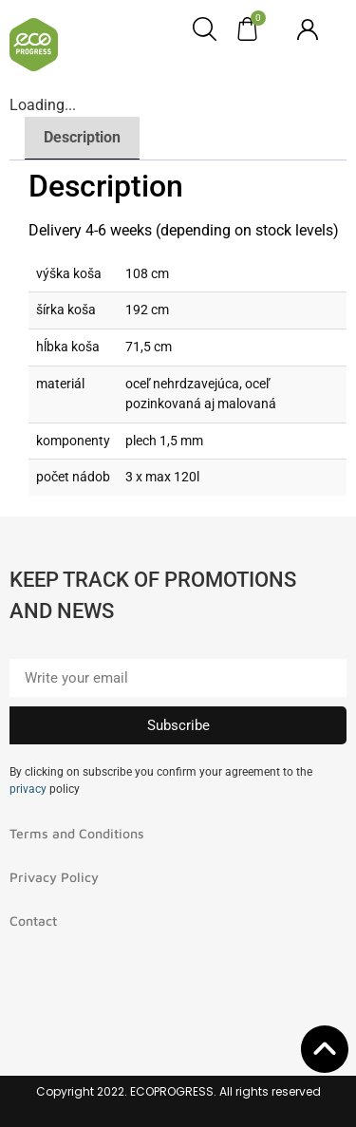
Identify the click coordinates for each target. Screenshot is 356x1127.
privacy (28, 789)
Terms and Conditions (76, 833)
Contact (33, 920)
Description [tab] (82, 137)
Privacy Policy (54, 877)
